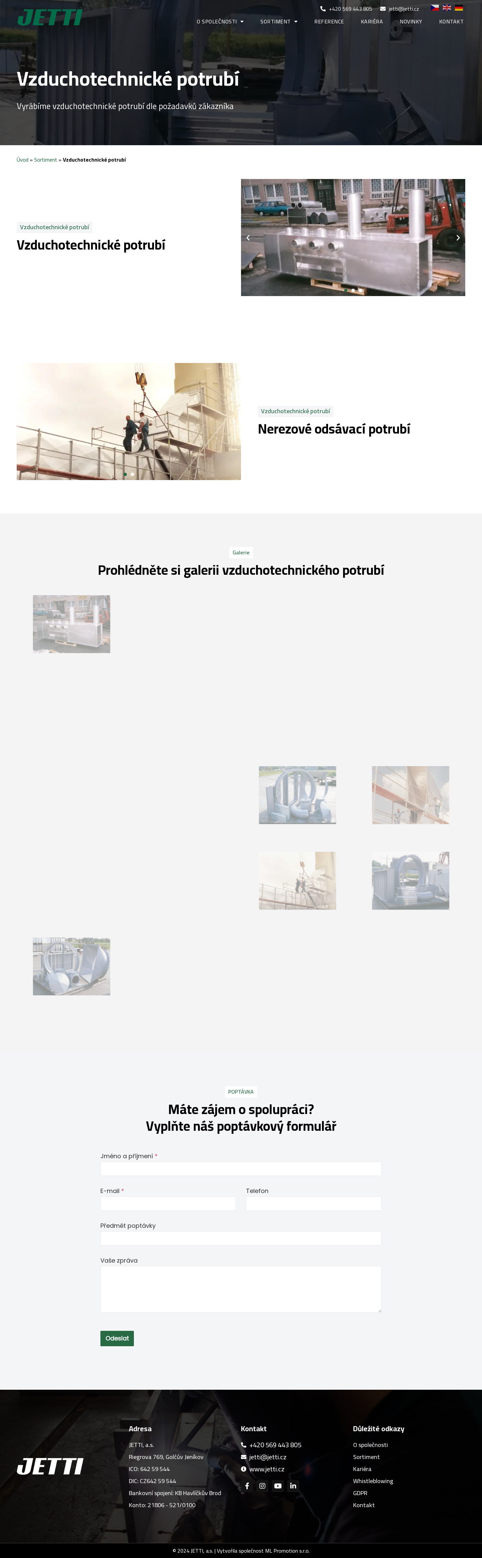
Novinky (411, 21)
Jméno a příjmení (129, 1156)
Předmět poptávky (128, 1225)
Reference (329, 21)
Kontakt (451, 21)
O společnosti (220, 21)
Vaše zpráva (119, 1260)
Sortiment (279, 21)
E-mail (112, 1191)
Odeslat (117, 1338)
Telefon (257, 1191)
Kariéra (372, 21)
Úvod (22, 160)
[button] (345, 290)
